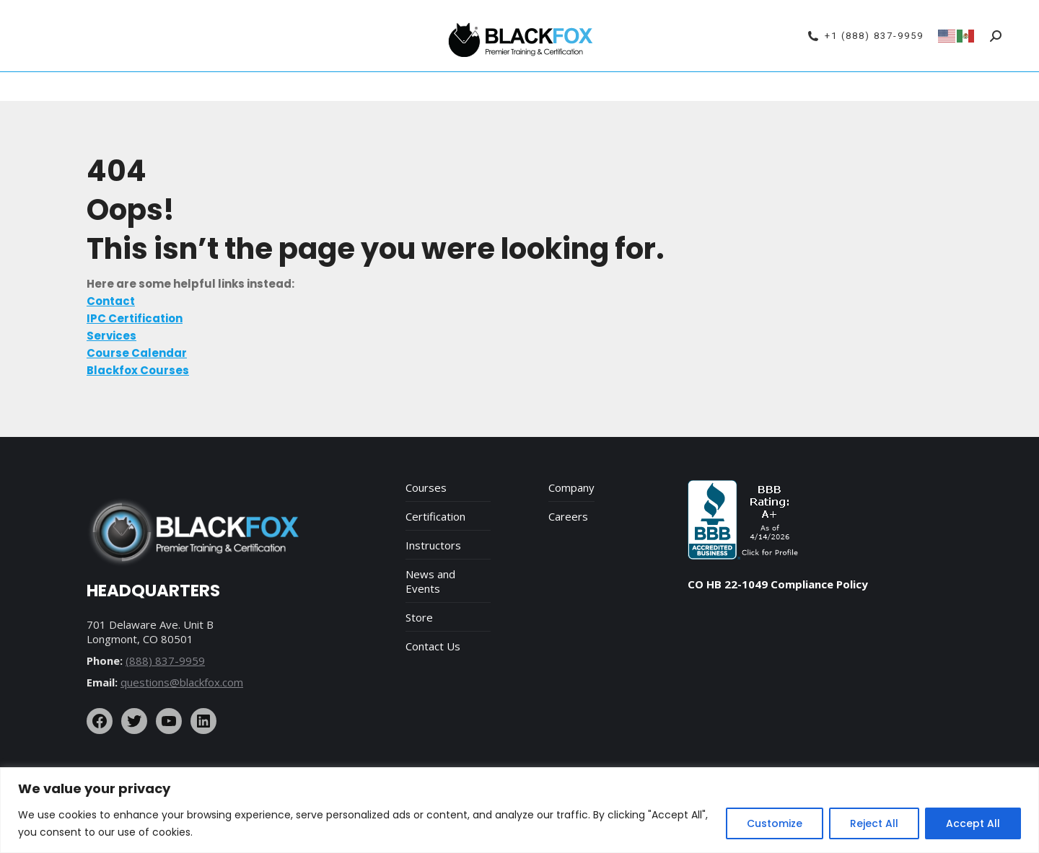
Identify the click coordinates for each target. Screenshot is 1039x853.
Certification (435, 516)
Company (571, 487)
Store (419, 617)
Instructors (433, 545)
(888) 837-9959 (165, 660)
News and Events (430, 581)
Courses (426, 487)
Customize (774, 823)
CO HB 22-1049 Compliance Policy (778, 584)
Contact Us (432, 646)
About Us (624, 86)
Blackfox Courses (480, 86)
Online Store (697, 86)
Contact (763, 86)
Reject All (874, 823)
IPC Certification (377, 86)
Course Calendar (274, 86)
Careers (568, 516)
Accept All (973, 823)
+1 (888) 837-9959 (865, 36)
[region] (519, 810)
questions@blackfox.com (181, 682)
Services (563, 86)
